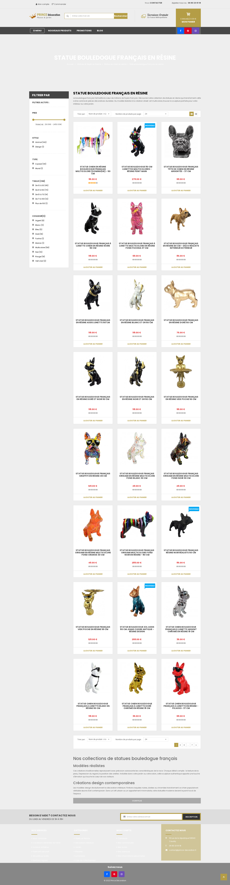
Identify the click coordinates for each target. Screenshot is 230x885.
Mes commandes (126, 843)
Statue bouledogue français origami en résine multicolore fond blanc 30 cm (137, 476)
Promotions (84, 30)
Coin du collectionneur (85, 860)
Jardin (78, 847)
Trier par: (81, 114)
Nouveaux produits (59, 30)
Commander (59, 4)
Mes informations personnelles (131, 856)
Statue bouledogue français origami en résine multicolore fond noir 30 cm (181, 476)
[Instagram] (195, 31)
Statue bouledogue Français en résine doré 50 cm (181, 321)
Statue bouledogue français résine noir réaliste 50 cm (181, 551)
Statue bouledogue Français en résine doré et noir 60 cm (93, 397)
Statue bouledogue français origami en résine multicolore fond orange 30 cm (93, 552)
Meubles (79, 851)
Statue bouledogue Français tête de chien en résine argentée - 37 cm (181, 169)
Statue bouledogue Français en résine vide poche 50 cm (181, 397)
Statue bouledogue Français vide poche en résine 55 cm (93, 628)
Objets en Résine (82, 838)
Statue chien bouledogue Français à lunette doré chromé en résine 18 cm (137, 706)
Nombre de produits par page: (128, 114)
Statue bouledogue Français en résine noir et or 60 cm (137, 397)
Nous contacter (39, 838)
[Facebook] (180, 31)
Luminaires (80, 856)
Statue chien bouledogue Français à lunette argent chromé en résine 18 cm (181, 629)
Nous (153, 3)
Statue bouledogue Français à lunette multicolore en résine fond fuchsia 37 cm (137, 245)
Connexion (122, 838)
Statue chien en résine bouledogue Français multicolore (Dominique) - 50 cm (93, 170)
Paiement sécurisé (41, 851)
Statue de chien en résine (115, 64)
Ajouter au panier (93, 190)
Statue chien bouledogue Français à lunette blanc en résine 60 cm (93, 706)
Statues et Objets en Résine (89, 64)
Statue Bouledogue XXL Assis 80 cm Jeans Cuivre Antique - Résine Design (137, 629)
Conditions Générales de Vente (46, 843)
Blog (100, 30)
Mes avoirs (122, 847)
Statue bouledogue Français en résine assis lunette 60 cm (93, 321)
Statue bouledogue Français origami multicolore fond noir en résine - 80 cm (137, 552)
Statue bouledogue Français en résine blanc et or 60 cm (137, 321)
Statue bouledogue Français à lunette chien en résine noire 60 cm (93, 245)
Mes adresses (124, 851)
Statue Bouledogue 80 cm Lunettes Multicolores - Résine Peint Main (137, 169)
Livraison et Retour (41, 847)
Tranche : (39, 124)
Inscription (191, 817)
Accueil (70, 64)
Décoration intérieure (84, 843)
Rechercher (120, 15)
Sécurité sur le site (41, 856)
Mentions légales (40, 860)
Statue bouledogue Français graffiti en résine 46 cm (93, 474)
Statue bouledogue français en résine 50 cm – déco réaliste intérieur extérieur (181, 245)
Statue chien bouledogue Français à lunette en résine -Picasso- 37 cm (181, 706)
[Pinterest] (188, 31)
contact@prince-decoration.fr (182, 850)
